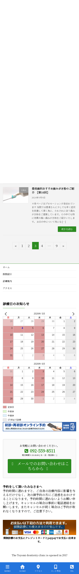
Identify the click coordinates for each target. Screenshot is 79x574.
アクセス (7, 288)
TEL (72, 568)
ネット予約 (55, 568)
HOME (22, 568)
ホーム (6, 267)
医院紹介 (7, 274)
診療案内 (7, 281)
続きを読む (67, 229)
